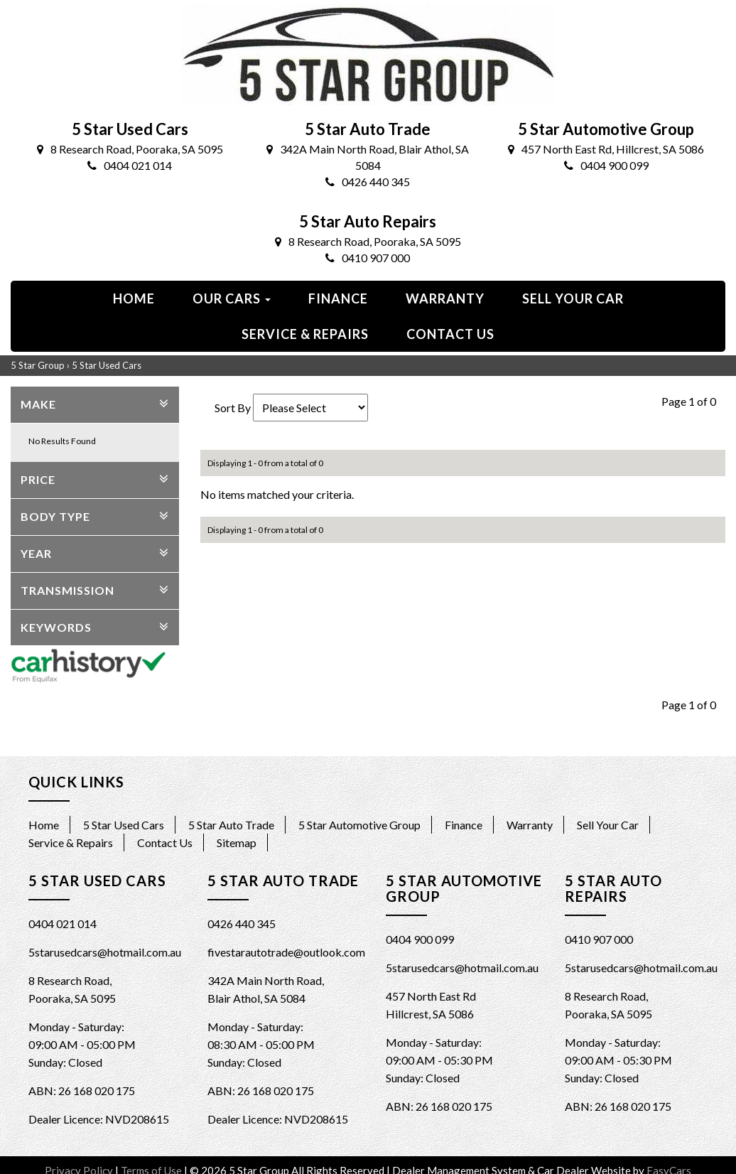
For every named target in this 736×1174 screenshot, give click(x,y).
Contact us (450, 334)
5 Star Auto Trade (231, 824)
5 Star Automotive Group (359, 824)
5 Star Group (38, 365)
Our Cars (232, 298)
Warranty (445, 298)
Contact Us (165, 842)
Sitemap (236, 842)
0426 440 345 (367, 181)
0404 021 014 (129, 165)
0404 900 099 (606, 165)
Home (134, 298)
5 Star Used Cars (106, 365)
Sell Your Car (573, 298)
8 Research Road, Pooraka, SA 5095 (130, 149)
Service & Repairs (305, 334)
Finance (338, 298)
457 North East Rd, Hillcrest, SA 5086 (606, 149)
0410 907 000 (367, 257)
